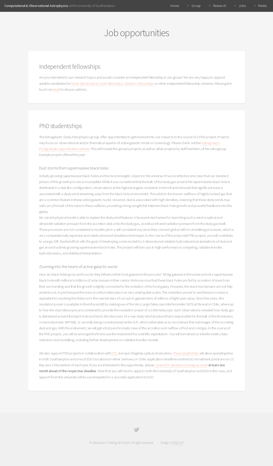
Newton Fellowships (139, 83)
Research (219, 5)
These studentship (186, 353)
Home (174, 5)
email (56, 89)
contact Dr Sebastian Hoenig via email (181, 365)
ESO (114, 353)
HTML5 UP (177, 443)
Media (262, 5)
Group (196, 5)
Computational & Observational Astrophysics (36, 5)
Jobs (242, 5)
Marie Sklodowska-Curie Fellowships (97, 83)
